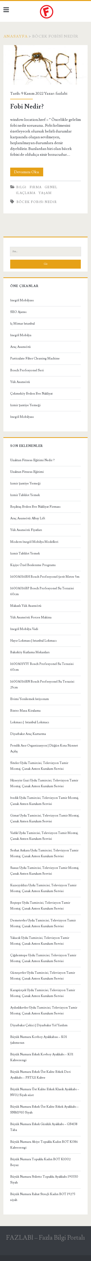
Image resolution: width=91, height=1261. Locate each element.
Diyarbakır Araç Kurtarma (28, 734)
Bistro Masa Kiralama (25, 711)
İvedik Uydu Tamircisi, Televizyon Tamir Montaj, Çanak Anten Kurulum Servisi (44, 801)
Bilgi (21, 187)
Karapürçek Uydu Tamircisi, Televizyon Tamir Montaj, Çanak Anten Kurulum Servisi (42, 993)
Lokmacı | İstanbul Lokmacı (29, 722)
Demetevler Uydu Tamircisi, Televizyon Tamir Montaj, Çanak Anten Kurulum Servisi (43, 923)
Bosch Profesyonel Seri (27, 370)
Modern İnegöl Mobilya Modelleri (34, 542)
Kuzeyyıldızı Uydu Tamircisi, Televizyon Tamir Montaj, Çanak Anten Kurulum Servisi (43, 888)
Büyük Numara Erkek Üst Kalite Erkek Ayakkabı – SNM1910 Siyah (44, 1109)
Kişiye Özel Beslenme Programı (33, 565)
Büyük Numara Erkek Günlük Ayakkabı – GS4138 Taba (43, 1127)
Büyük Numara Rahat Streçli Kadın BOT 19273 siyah (42, 1197)
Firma (36, 187)
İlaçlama (26, 193)
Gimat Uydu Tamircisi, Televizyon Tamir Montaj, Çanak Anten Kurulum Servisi (44, 818)
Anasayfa (15, 36)
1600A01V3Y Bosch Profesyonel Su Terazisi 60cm (42, 667)
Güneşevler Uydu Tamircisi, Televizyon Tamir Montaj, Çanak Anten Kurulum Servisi (42, 976)
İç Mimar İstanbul (22, 324)
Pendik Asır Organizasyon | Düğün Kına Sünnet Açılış (44, 748)
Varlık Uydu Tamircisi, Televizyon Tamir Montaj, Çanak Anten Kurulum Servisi (44, 836)
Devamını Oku (28, 172)
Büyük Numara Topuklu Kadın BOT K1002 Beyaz (40, 1162)
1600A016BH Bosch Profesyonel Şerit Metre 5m (44, 577)
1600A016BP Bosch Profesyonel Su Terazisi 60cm (42, 591)
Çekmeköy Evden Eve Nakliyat (31, 394)
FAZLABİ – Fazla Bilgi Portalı (45, 1238)
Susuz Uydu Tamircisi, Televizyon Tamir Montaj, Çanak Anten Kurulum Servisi (44, 871)
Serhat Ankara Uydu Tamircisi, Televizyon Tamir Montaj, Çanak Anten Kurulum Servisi (44, 853)
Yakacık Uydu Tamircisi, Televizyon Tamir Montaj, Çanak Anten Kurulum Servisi (39, 941)
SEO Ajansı (18, 312)
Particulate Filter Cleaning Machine (35, 358)
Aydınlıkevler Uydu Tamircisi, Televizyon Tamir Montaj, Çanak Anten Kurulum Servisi (43, 1010)
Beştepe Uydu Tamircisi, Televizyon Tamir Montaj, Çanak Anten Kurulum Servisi (40, 906)
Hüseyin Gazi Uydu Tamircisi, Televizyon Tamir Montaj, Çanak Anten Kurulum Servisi (44, 783)
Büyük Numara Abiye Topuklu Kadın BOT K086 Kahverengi (44, 1145)
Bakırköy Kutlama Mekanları (30, 652)
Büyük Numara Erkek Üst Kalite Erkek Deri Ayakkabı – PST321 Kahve (40, 1075)
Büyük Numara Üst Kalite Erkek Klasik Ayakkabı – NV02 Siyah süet (44, 1092)
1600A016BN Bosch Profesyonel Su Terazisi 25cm (42, 684)
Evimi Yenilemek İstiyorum (29, 699)
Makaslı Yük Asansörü (25, 606)
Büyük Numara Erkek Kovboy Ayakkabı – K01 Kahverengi (41, 1057)
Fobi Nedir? (45, 65)
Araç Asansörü (20, 347)
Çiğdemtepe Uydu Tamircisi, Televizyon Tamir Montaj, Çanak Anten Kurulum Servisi (43, 958)
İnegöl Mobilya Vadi (24, 629)
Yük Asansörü (20, 382)
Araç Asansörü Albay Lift (27, 518)
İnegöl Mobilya (20, 335)
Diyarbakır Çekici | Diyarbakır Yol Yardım (38, 1025)
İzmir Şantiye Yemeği (25, 405)
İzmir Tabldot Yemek (25, 495)
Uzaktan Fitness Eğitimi (27, 472)
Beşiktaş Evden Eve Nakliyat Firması (35, 507)
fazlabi (61, 93)
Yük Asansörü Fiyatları (26, 530)
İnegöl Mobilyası (22, 300)
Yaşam (45, 193)
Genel (51, 187)
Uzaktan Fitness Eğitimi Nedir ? (32, 460)
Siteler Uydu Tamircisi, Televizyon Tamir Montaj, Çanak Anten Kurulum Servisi (39, 766)
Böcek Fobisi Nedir (37, 202)
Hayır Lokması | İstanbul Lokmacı (33, 641)
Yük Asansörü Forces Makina (30, 617)
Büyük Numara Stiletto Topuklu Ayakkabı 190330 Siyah (44, 1179)
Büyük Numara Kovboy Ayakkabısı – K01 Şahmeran (38, 1040)
